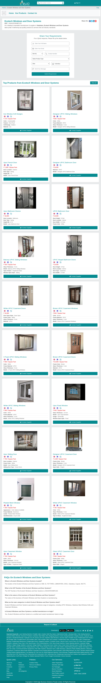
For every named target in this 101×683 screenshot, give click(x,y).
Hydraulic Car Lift (29, 637)
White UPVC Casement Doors (14, 308)
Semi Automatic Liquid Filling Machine (63, 650)
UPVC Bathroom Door (61, 211)
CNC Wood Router (31, 642)
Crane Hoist (65, 644)
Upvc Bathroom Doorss (12, 211)
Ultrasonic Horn (51, 648)
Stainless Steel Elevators (52, 637)
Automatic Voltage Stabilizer (34, 644)
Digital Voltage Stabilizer (19, 644)
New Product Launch (58, 672)
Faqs (8, 677)
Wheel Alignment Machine (51, 652)
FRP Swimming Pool (21, 653)
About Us (9, 662)
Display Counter (79, 635)
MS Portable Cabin (32, 639)
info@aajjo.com (78, 667)
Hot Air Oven (72, 641)
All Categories (23, 670)
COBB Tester (82, 644)
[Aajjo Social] (83, 630)
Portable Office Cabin (76, 639)
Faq (97, 7)
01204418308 (78, 662)
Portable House (73, 637)
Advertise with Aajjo (57, 664)
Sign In (77, 2)
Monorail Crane (74, 644)
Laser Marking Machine (25, 633)
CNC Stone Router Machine (57, 642)
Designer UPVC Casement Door (65, 454)
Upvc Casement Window (12, 551)
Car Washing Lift (30, 652)
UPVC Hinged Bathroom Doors (64, 259)
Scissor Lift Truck (39, 637)
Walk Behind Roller (62, 633)
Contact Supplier (26, 130)
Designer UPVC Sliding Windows (65, 113)
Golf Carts (19, 655)
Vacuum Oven (64, 641)
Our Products (22, 12)
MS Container (54, 639)
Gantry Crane (57, 644)
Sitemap (9, 664)
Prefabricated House (32, 641)
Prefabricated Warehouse (19, 641)
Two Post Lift (39, 652)
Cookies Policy (33, 662)
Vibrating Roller (72, 633)
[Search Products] (38, 2)
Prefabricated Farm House (85, 637)
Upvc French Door (10, 162)
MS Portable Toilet (11, 639)
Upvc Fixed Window (60, 405)
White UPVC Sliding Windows (14, 405)
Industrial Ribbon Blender (13, 635)
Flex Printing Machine (43, 642)
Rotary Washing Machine (72, 642)
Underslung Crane (48, 644)
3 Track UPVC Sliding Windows (15, 356)
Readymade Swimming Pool (65, 653)
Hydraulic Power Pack (19, 642)
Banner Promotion (57, 668)
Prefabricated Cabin (63, 639)
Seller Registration (57, 662)
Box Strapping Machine (52, 635)
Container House (54, 641)
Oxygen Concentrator (54, 655)
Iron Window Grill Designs (13, 113)
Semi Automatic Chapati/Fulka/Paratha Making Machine (74, 652)
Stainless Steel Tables (39, 635)
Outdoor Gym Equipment (80, 653)
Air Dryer (77, 650)
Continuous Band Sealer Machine (23, 650)
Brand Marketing (56, 670)
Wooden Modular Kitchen (87, 650)
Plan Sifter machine (40, 648)
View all (94, 82)
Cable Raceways (60, 648)
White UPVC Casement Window (65, 502)
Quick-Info (9, 672)
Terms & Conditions (35, 664)
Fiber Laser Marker (59, 646)
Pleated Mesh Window (11, 502)
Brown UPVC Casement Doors (64, 356)
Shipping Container (44, 641)
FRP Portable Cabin (43, 639)
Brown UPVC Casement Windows (65, 308)
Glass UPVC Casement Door (63, 551)
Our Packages (56, 666)
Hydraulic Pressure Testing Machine (25, 646)
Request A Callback (50, 624)
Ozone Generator (66, 655)
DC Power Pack (81, 641)
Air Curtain (12, 648)
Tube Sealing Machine (84, 633)
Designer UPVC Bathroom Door (64, 162)
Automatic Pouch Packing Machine (42, 650)
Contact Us (33, 12)
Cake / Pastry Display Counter (44, 646)
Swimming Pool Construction (36, 653)
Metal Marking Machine (71, 646)
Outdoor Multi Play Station (49, 633)
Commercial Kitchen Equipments (25, 648)
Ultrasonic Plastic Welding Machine (75, 648)
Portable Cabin (37, 633)
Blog (8, 670)
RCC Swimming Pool (50, 653)
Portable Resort (21, 639)
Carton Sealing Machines (67, 635)
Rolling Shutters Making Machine (16, 652)
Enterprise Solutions (58, 675)
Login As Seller (56, 677)
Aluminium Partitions (26, 635)
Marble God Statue (84, 646)
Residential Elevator (18, 637)
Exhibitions (10, 675)
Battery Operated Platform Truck (39, 655)
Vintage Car (26, 655)
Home (4, 7)
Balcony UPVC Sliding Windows (15, 259)
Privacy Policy (33, 666)
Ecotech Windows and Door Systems (18, 7)
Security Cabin (64, 637)
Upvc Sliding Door (10, 454)
